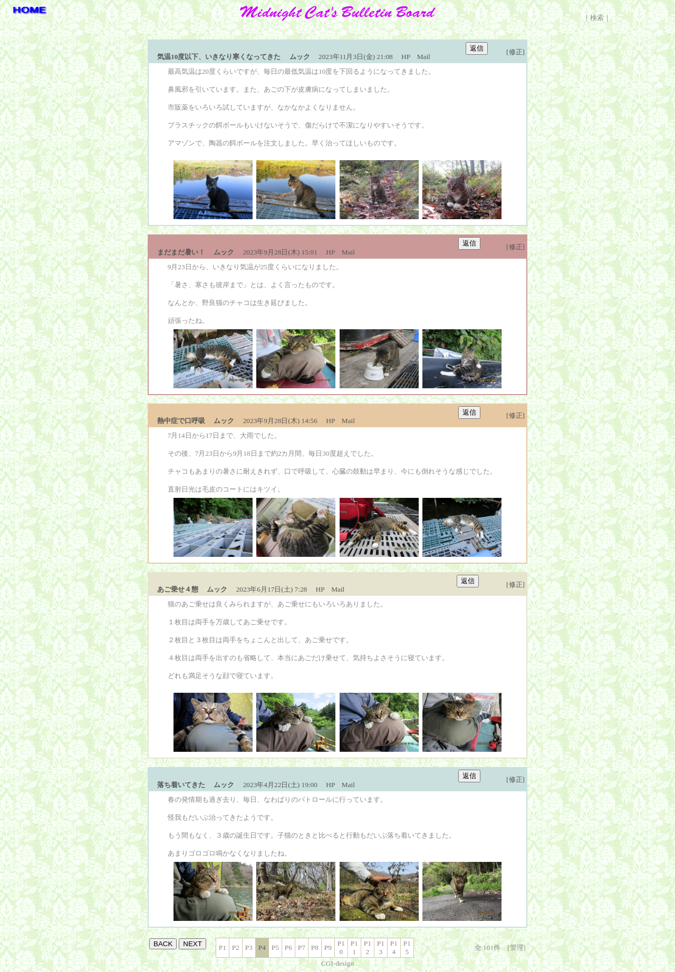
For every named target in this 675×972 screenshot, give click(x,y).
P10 (341, 947)
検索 (597, 18)
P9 (328, 947)
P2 (235, 947)
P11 (354, 947)
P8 (315, 947)
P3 (249, 947)
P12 (367, 947)
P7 (301, 947)
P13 (380, 947)
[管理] (516, 947)
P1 (222, 947)
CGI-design (337, 963)
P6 (288, 947)
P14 (394, 947)
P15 (407, 947)
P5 (275, 947)
